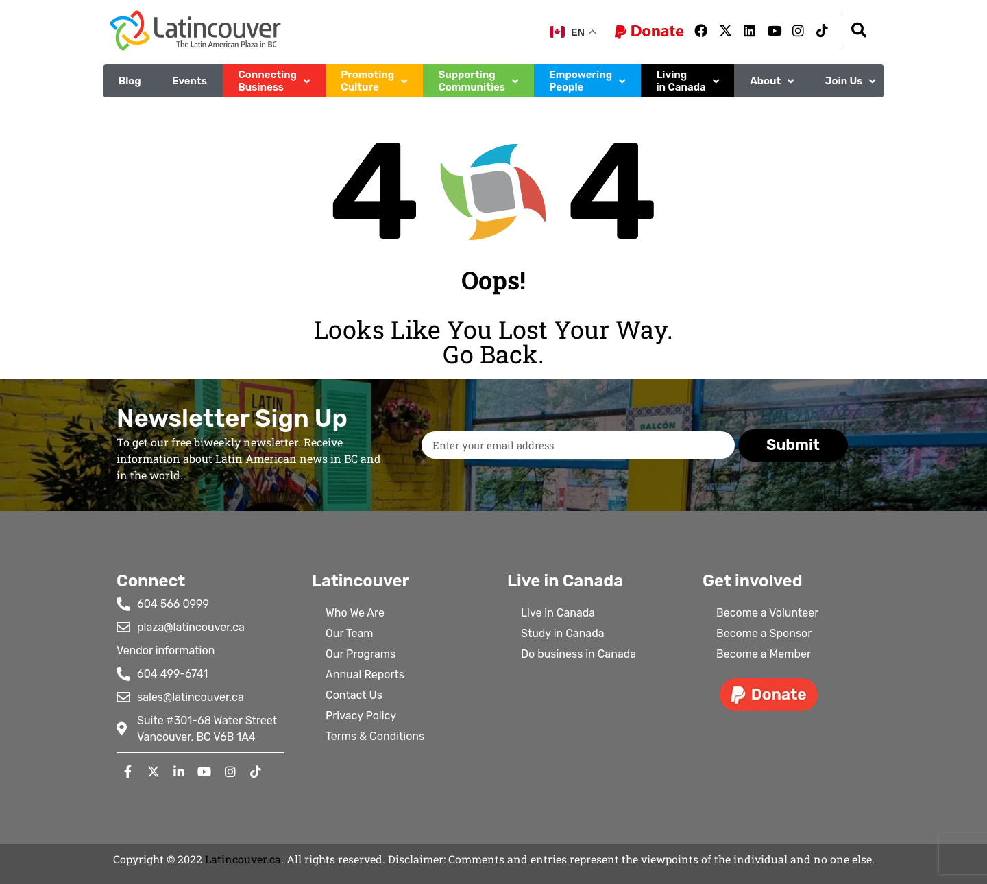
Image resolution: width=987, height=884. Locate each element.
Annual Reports (365, 674)
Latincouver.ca (243, 859)
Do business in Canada (578, 653)
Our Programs (360, 653)
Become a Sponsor (764, 633)
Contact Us (354, 695)
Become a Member (763, 653)
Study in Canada (563, 633)
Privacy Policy (361, 715)
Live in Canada (558, 612)
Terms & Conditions (375, 736)
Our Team (349, 633)
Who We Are (355, 612)
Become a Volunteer (767, 612)
